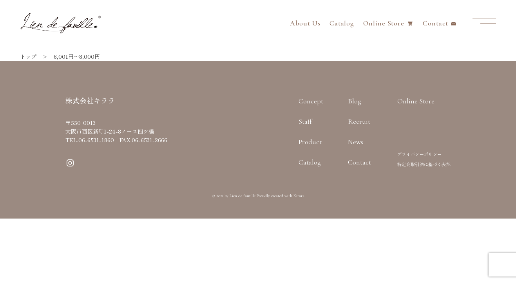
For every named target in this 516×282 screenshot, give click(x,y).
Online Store (383, 23)
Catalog (342, 23)
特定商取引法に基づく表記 (424, 164)
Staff (305, 121)
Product (310, 141)
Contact (435, 23)
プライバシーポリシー (419, 154)
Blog (354, 101)
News (355, 141)
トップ (28, 56)
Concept (311, 101)
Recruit (359, 121)
